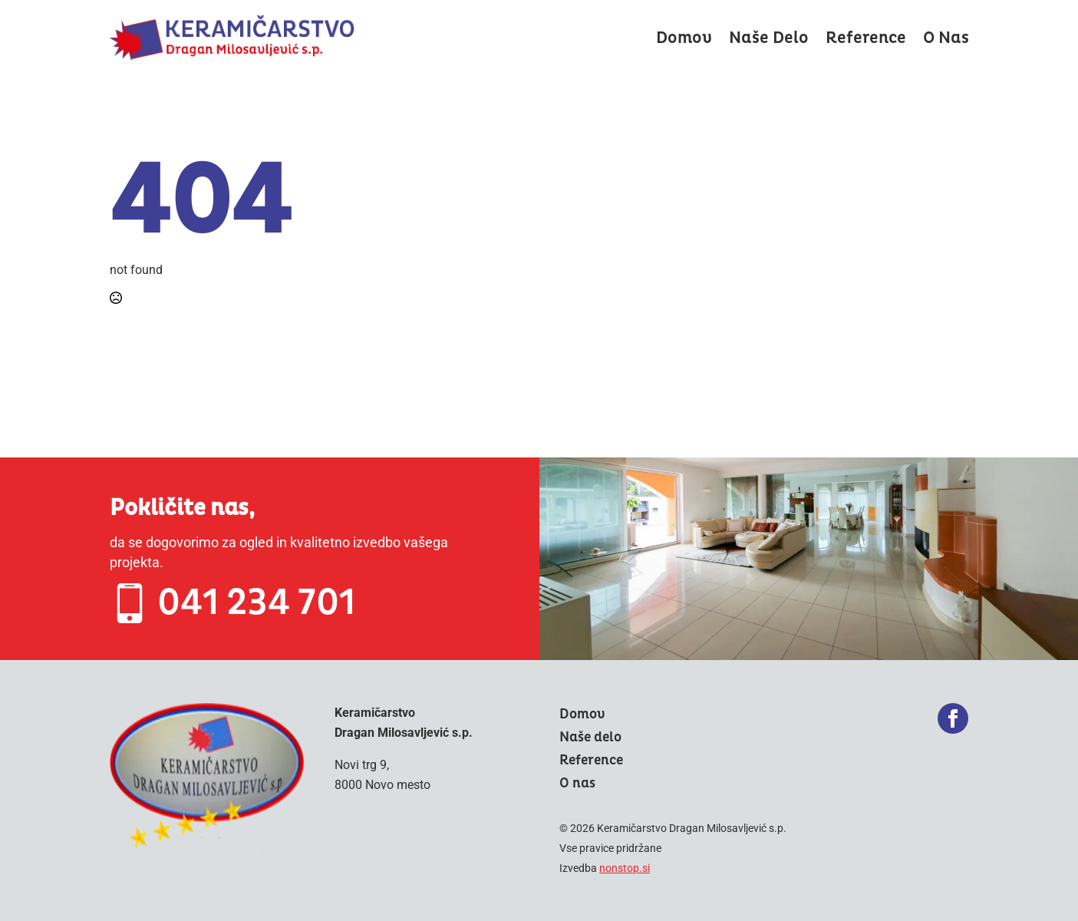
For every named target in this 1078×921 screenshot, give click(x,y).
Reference (866, 38)
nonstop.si (624, 868)
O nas (946, 38)
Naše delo (769, 38)
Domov (684, 38)
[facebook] (953, 718)
